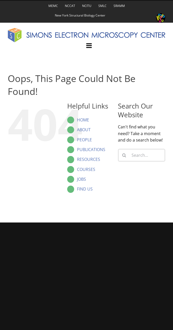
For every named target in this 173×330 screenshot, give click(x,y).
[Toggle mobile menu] (89, 45)
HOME (83, 120)
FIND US (85, 189)
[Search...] (141, 155)
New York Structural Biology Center (80, 15)
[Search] (124, 155)
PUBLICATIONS (91, 149)
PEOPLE (84, 140)
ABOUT (84, 130)
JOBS (81, 179)
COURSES (86, 169)
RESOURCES (88, 159)
